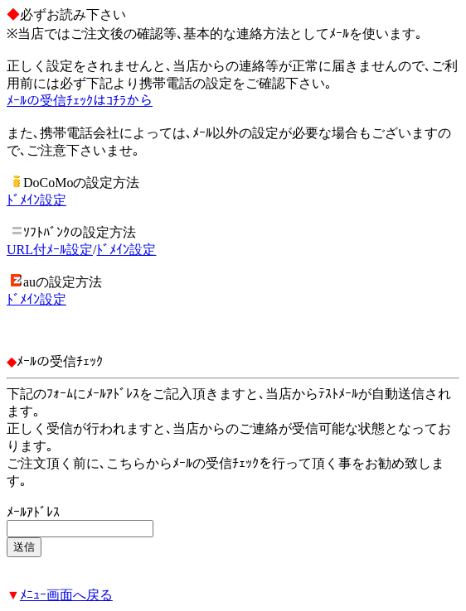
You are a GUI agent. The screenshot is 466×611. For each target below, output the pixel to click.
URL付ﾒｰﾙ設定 (50, 250)
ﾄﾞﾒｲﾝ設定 (36, 200)
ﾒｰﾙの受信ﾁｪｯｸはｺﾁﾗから (80, 101)
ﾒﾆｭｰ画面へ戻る (66, 595)
